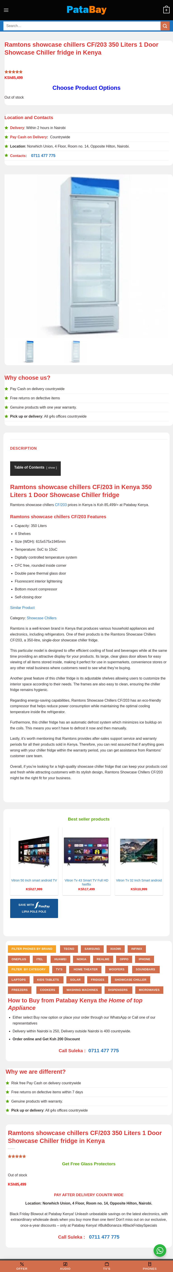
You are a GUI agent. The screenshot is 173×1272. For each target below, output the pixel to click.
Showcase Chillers (42, 618)
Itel (39, 959)
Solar (75, 979)
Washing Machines (82, 990)
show (51, 467)
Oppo (124, 959)
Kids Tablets (48, 979)
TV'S (59, 969)
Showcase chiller (131, 979)
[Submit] (165, 25)
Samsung (92, 949)
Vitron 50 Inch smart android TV (34, 880)
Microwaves (149, 990)
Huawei (60, 959)
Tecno (69, 949)
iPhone (144, 959)
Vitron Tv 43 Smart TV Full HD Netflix (86, 882)
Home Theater (85, 969)
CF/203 (61, 505)
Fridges (98, 979)
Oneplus (19, 959)
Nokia (81, 959)
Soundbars (146, 969)
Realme (103, 959)
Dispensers (118, 990)
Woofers (116, 969)
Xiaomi (115, 949)
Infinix (136, 949)
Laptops (19, 979)
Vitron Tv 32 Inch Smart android (139, 880)
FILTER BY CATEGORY (28, 969)
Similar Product (22, 608)
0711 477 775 (43, 155)
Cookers (47, 990)
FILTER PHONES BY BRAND (32, 949)
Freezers (20, 990)
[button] (6, 10)
